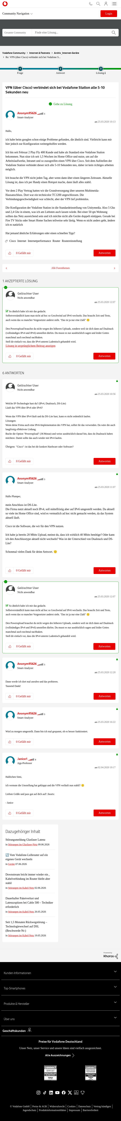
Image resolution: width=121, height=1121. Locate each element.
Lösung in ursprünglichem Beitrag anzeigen (30, 345)
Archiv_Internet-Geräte (66, 52)
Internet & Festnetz (39, 52)
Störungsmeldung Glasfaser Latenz (25, 839)
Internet (21, 241)
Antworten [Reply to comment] (104, 356)
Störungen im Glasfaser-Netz (22, 844)
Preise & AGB (39, 1106)
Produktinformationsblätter (52, 1110)
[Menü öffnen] (114, 4)
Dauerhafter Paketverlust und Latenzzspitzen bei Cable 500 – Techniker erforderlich (29, 902)
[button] (10, 253)
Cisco (12, 241)
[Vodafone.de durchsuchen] (98, 4)
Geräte (11, 864)
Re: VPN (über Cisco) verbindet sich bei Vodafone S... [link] (33, 57)
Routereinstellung (72, 241)
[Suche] (75, 32)
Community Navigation (15, 13)
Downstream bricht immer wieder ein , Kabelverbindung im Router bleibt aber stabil (28, 879)
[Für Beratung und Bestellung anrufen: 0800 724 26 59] (91, 4)
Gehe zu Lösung (63, 104)
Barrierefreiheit (90, 1110)
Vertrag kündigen (102, 1106)
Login (108, 13)
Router (56, 241)
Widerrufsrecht (57, 1106)
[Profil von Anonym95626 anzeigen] (27, 113)
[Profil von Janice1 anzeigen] (22, 759)
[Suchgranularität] (17, 32)
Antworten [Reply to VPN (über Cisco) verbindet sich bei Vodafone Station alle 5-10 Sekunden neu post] (104, 253)
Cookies (71, 1106)
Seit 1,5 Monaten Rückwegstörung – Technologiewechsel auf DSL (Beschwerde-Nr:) (26, 926)
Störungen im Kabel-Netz (21, 888)
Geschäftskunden (14, 1031)
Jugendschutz (29, 1110)
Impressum (74, 1110)
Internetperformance (39, 241)
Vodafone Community (13, 52)
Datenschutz (84, 1106)
